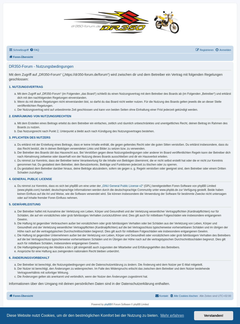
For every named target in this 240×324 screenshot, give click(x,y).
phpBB (107, 304)
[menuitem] (34, 50)
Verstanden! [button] (213, 315)
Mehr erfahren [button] (172, 315)
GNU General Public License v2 (122, 186)
